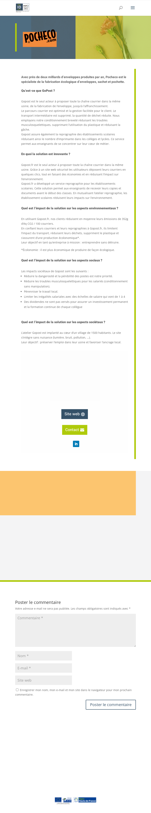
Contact (72, 430)
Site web (72, 414)
